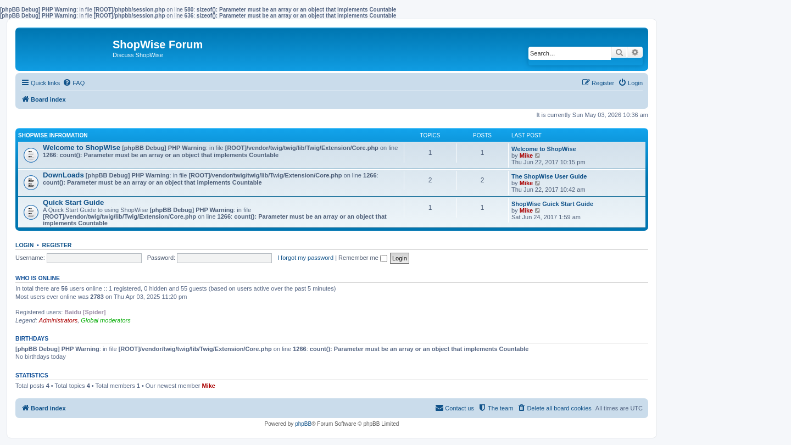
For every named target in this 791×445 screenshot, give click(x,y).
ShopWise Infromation (52, 135)
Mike (526, 155)
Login (24, 245)
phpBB (303, 424)
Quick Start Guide (73, 202)
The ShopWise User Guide (549, 176)
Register (57, 245)
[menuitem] (74, 83)
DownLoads (63, 175)
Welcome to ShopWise (81, 147)
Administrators (58, 320)
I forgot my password (305, 257)
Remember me (362, 257)
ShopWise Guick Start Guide (552, 204)
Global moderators (106, 320)
